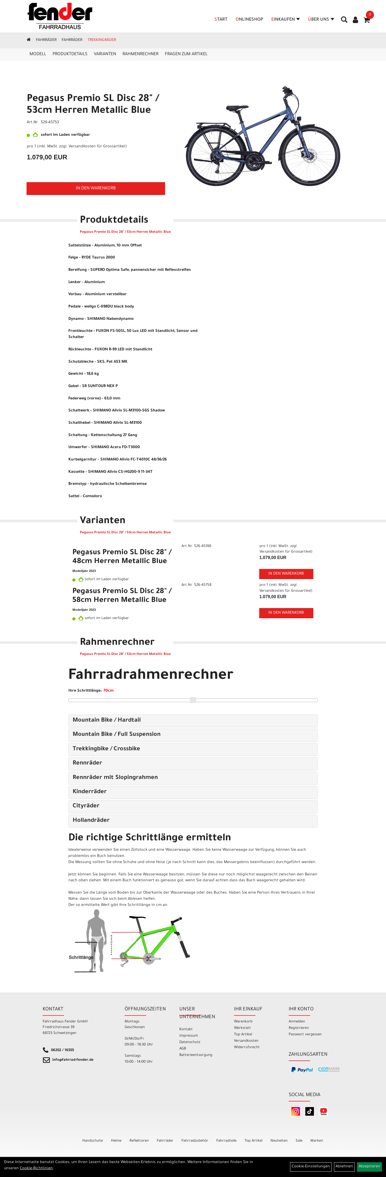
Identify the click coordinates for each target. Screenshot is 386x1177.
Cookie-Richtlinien (36, 1169)
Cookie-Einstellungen (311, 1167)
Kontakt (186, 1030)
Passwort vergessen (305, 1035)
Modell (37, 54)
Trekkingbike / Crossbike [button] (106, 749)
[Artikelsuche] (344, 21)
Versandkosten (246, 1041)
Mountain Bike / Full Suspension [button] (117, 735)
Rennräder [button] (87, 763)
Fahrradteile (226, 1141)
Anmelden (297, 1022)
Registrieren (299, 1028)
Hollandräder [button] (91, 821)
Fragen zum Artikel (186, 54)
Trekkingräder (101, 40)
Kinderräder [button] (90, 792)
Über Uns (321, 19)
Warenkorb (243, 1022)
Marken (316, 1141)
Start (221, 19)
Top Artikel (243, 1035)
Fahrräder (46, 40)
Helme (116, 1141)
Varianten (105, 54)
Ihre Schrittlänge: (85, 691)
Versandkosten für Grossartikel (97, 147)
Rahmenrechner (140, 54)
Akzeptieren (369, 1167)
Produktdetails (70, 54)
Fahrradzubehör (194, 1141)
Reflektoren (139, 1141)
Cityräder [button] (86, 806)
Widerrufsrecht (247, 1047)
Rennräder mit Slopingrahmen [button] (115, 778)
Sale (299, 1141)
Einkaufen (285, 19)
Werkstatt (242, 1028)
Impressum (188, 1036)
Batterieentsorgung (195, 1055)
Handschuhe (92, 1141)
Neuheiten (279, 1141)
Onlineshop (249, 19)
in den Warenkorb (96, 188)
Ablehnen (344, 1167)
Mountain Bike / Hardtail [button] (107, 721)
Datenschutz (189, 1042)
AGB (182, 1049)
